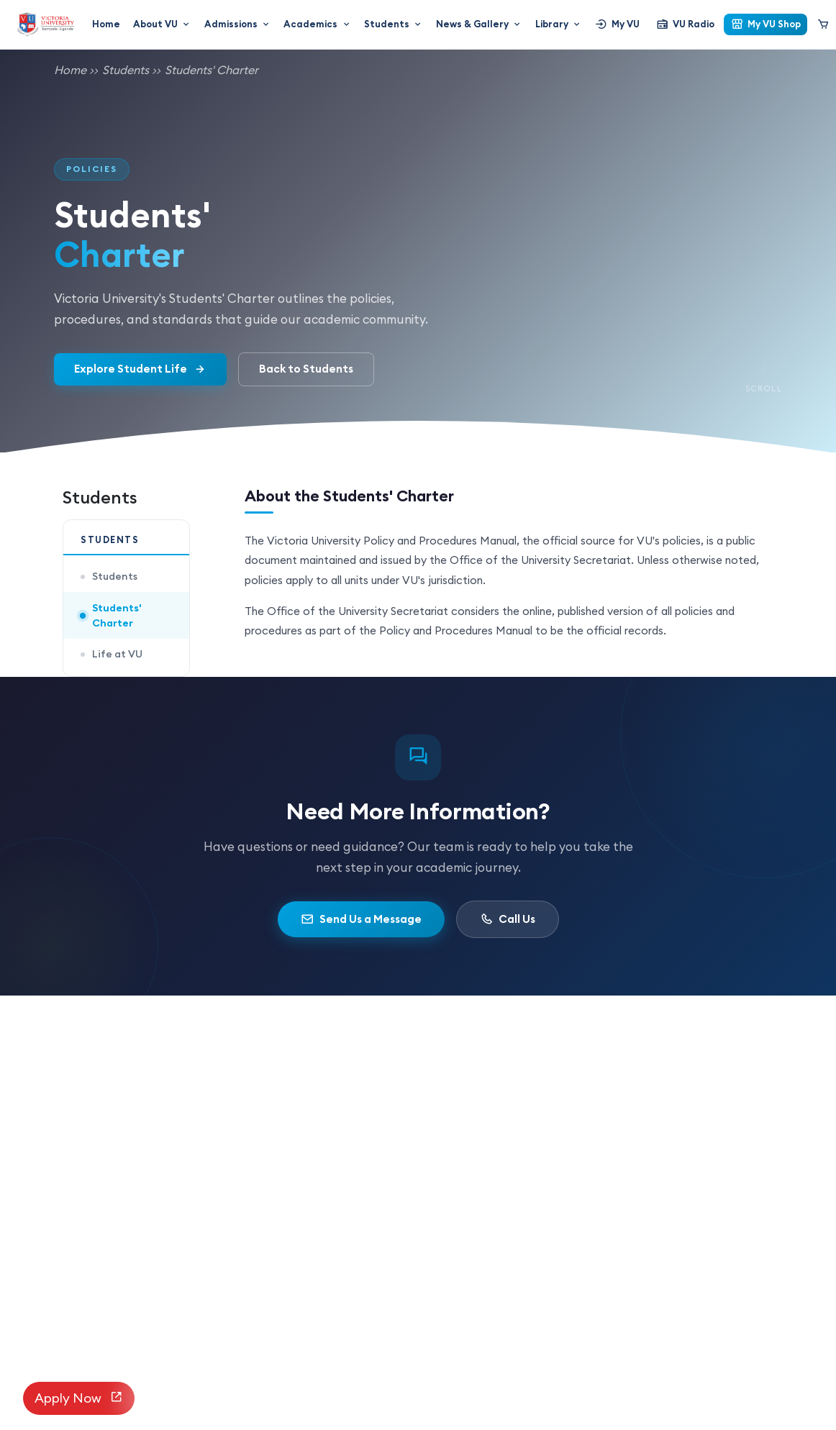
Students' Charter (211, 70)
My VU (617, 24)
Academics (317, 23)
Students (393, 23)
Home (106, 23)
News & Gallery (479, 23)
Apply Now (79, 1398)
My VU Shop (766, 24)
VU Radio (685, 24)
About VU (162, 23)
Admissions (237, 23)
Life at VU (111, 653)
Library (558, 23)
